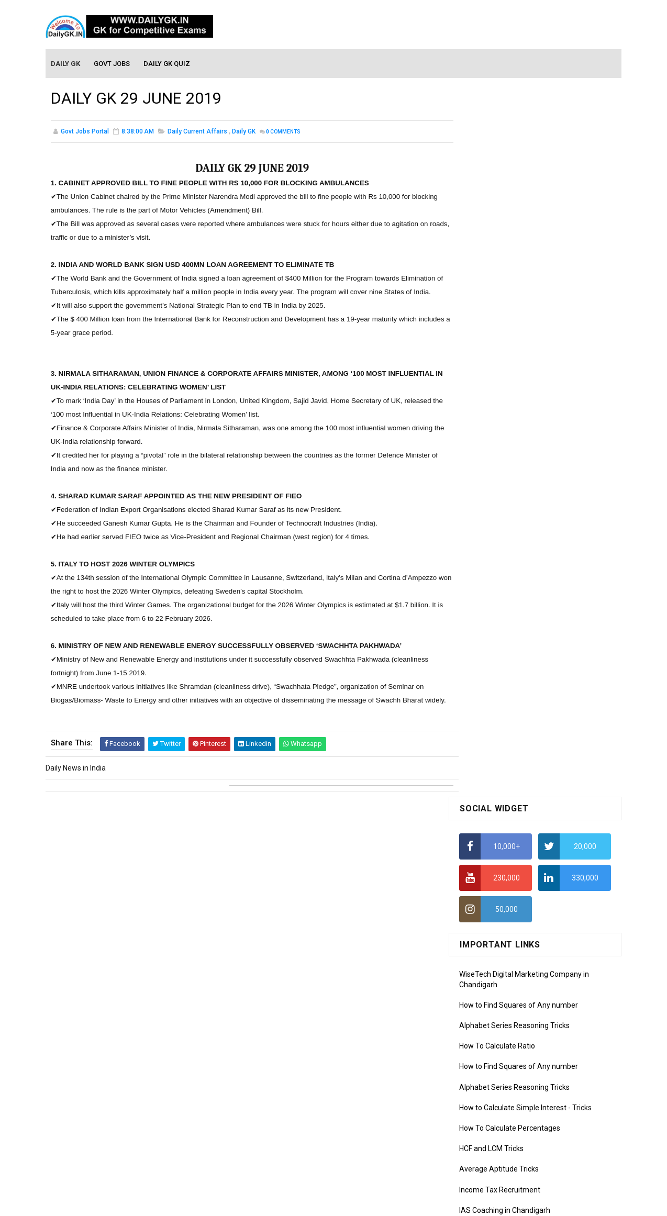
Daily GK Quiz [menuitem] (167, 64)
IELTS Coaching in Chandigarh (508, 512)
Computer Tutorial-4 (492, 1000)
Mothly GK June (484, 817)
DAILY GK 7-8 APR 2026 (547, 654)
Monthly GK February (493, 877)
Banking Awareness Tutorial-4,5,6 (514, 1137)
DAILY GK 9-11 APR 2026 (549, 569)
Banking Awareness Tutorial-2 (509, 1107)
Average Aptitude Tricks (499, 460)
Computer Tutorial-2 (492, 969)
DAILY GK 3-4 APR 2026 (547, 739)
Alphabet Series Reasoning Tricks (514, 317)
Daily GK (243, 133)
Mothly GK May (483, 832)
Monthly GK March (489, 862)
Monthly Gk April (486, 847)
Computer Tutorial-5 (492, 1015)
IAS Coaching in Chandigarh (504, 502)
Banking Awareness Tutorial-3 (509, 1122)
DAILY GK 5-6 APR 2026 (547, 612)
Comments (283, 133)
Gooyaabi (404, 1203)
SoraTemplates (311, 1203)
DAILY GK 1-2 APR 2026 (547, 697)
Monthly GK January (492, 892)
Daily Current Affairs (197, 133)
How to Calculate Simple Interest (512, 399)
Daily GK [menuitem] (66, 64)
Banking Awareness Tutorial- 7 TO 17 (520, 1152)
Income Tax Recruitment (499, 481)
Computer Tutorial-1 (492, 955)
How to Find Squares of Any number (518, 297)
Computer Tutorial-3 (492, 984)
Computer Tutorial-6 (492, 1030)
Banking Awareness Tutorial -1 (509, 1092)
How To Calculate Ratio (497, 337)
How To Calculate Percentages (509, 420)
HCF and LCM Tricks (491, 440)
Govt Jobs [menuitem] (112, 64)
